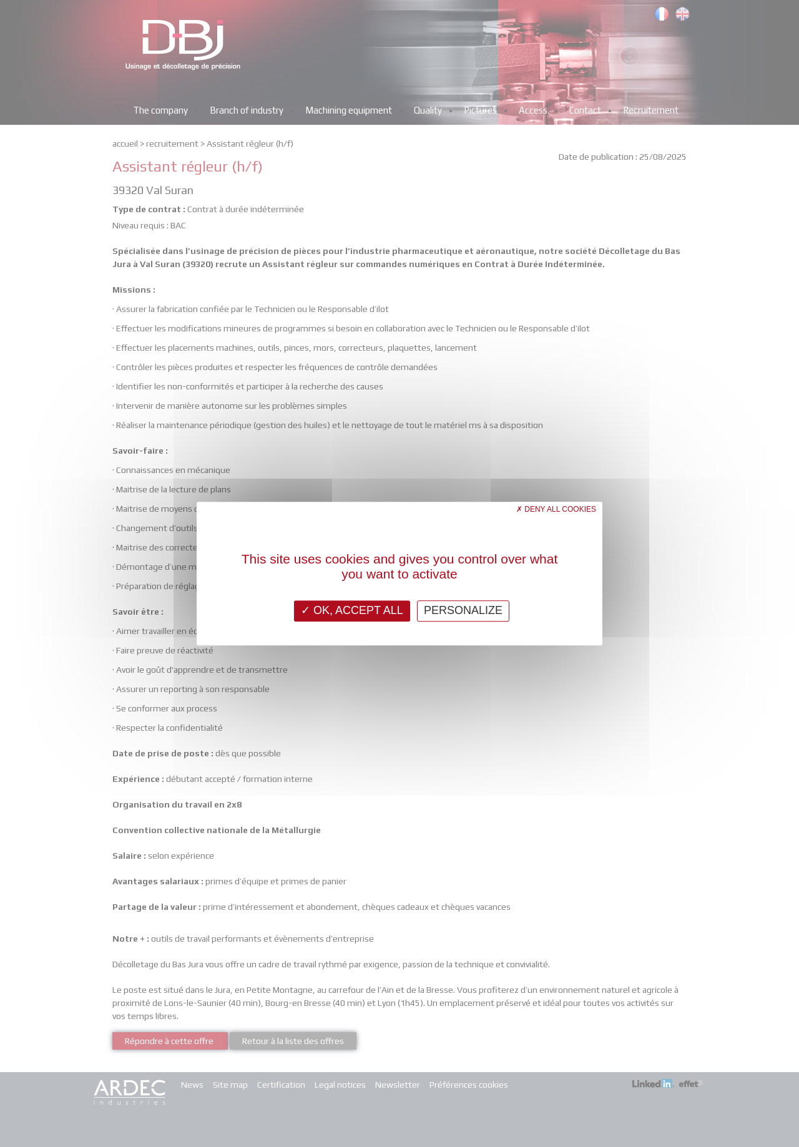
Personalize (463, 610)
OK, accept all (352, 610)
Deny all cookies (556, 509)
